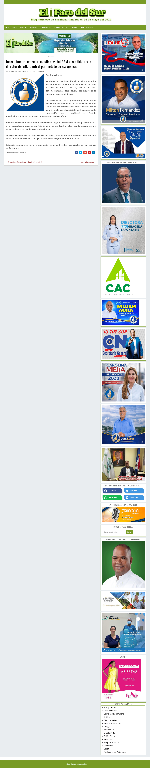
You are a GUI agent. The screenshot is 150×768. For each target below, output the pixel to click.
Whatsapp (110, 497)
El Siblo (107, 717)
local (52, 56)
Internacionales (45, 27)
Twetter (131, 490)
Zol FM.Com (109, 729)
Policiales (65, 27)
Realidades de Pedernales (115, 752)
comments (40, 71)
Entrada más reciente (17, 162)
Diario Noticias (110, 720)
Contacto (89, 27)
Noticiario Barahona (112, 723)
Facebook (110, 490)
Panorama (108, 745)
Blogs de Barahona (112, 742)
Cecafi (106, 749)
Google (107, 726)
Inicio (7, 27)
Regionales (34, 27)
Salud (82, 27)
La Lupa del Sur (110, 710)
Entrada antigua (87, 162)
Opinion (74, 27)
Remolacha (109, 739)
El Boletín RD (109, 733)
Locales (14, 27)
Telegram (132, 497)
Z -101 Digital (109, 736)
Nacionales (23, 27)
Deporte (57, 27)
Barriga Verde (110, 707)
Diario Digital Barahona (114, 714)
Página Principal (35, 162)
